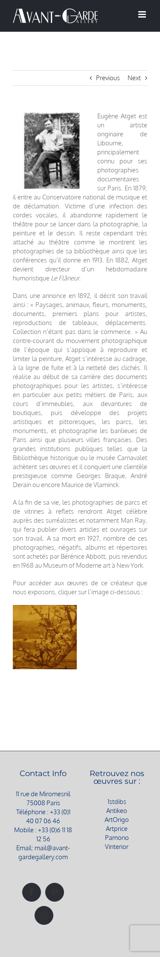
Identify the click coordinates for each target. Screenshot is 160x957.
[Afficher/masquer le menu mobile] (142, 14)
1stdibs (117, 802)
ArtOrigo (117, 820)
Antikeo (116, 811)
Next (134, 78)
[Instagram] (44, 915)
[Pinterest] (54, 892)
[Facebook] (31, 892)
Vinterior (116, 847)
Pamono (117, 838)
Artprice (117, 829)
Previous (108, 78)
